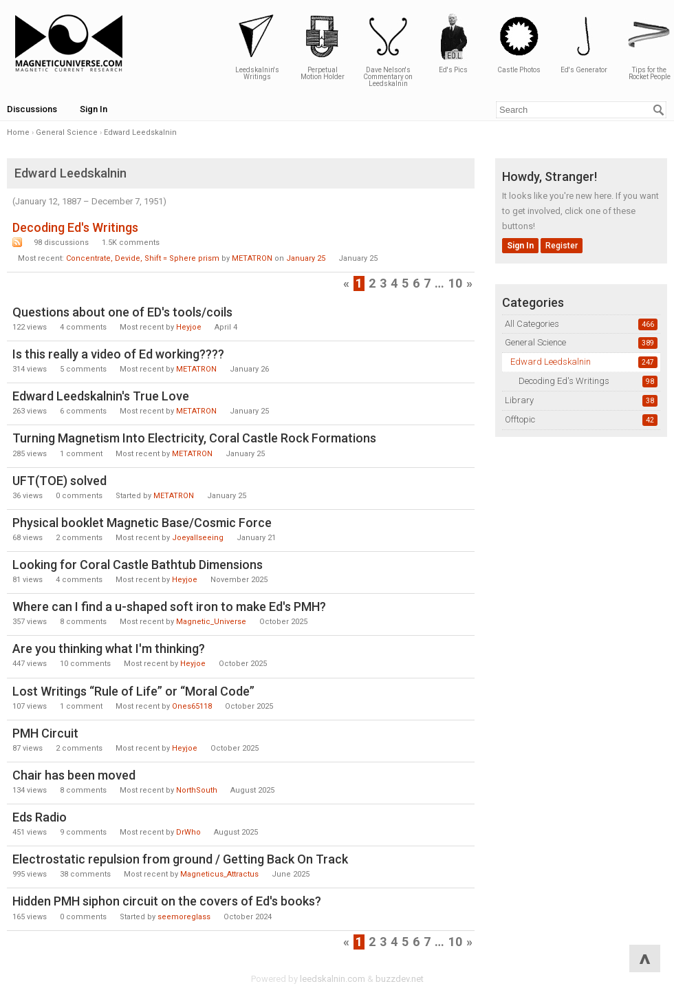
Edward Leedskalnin (550, 361)
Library (519, 400)
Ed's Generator (584, 43)
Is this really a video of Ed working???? (118, 354)
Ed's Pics (453, 43)
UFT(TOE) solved (59, 480)
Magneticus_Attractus (219, 874)
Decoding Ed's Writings (564, 381)
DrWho (188, 832)
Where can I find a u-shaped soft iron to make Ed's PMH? (169, 606)
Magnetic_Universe (211, 621)
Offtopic (520, 419)
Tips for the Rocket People (649, 46)
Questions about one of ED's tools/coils (122, 312)
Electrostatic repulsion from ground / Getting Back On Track (180, 859)
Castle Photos (518, 43)
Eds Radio (39, 817)
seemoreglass (183, 916)
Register (561, 245)
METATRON (252, 258)
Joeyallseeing (198, 537)
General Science (535, 342)
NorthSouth (196, 790)
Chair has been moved (73, 775)
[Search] (658, 110)
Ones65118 (192, 706)
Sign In (93, 109)
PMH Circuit (45, 733)
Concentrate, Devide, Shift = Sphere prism (142, 258)
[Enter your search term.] (581, 109)
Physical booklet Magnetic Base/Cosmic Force (142, 522)
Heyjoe (189, 327)
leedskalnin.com (332, 979)
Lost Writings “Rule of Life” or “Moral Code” (133, 691)
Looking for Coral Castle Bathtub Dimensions (137, 564)
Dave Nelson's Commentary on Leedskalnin (388, 49)
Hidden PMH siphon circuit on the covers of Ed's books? (166, 901)
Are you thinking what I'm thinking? (108, 648)
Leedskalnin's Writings (257, 46)
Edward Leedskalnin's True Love (100, 396)
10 (455, 283)
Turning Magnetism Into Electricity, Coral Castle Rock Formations (194, 438)
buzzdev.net (400, 979)
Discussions (32, 109)
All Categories (532, 324)
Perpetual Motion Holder (322, 46)
